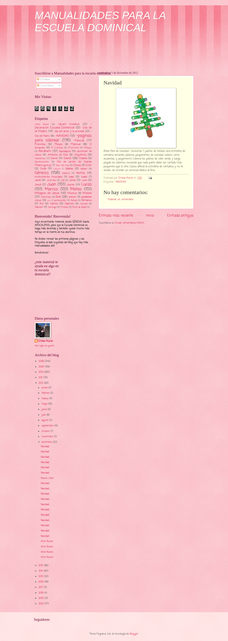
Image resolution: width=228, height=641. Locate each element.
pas (49, 200)
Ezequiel (57, 168)
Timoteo (64, 207)
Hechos (80, 173)
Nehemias (46, 197)
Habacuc (66, 173)
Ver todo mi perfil (44, 346)
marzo (45, 398)
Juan (51, 184)
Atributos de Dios (58, 155)
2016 (41, 582)
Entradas (43, 79)
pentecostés (60, 200)
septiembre (48, 426)
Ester (89, 165)
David (67, 158)
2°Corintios (73, 147)
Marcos (51, 189)
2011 (40, 378)
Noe (58, 197)
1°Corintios (40, 144)
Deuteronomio (42, 162)
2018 (41, 593)
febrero (46, 393)
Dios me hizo (62, 165)
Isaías (84, 177)
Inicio (150, 215)
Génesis (42, 173)
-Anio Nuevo (42, 124)
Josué (38, 185)
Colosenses (40, 158)
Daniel (54, 158)
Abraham (44, 151)
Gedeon (83, 168)
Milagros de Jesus (47, 193)
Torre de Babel (79, 207)
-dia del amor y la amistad (69, 131)
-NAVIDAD (120, 182)
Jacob (38, 180)
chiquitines (80, 155)
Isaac (71, 177)
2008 (41, 361)
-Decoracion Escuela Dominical (63, 126)
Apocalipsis (65, 151)
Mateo (76, 189)
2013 (41, 565)
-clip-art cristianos (69, 124)
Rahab (74, 200)
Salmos (54, 204)
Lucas (86, 184)
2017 (41, 587)
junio (45, 409)
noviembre (48, 437)
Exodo (43, 169)
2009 (41, 367)
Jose (84, 180)
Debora (83, 158)
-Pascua (79, 140)
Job (62, 180)
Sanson (39, 207)
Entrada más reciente (116, 215)
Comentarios (45, 86)
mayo (45, 404)
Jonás (72, 180)
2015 (41, 576)
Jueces (70, 185)
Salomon (69, 204)
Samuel (84, 203)
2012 (41, 383)
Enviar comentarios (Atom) (129, 223)
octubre (46, 431)
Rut (42, 204)
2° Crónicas (57, 147)
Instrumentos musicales (48, 177)
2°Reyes (88, 147)
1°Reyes (59, 144)
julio (44, 415)
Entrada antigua (180, 215)
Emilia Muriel (45, 341)
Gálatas (69, 169)
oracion (72, 197)
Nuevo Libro (47, 478)
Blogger (134, 634)
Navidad (45, 446)
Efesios (77, 165)
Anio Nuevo (47, 541)
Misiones (72, 193)
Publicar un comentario (120, 199)
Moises (87, 193)
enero (45, 388)
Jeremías (51, 180)
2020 (41, 604)
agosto (45, 420)
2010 (41, 372)
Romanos (87, 200)
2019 (41, 598)
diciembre (47, 442)
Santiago (52, 207)
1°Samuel (76, 144)
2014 (41, 571)
